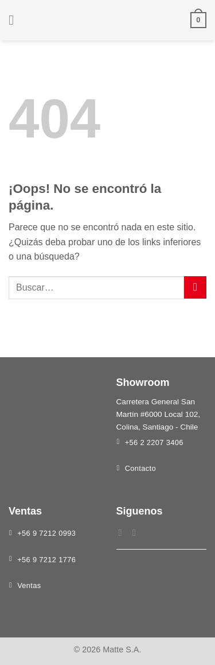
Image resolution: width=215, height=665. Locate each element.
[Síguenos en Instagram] (137, 532)
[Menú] (15, 20)
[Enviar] (195, 287)
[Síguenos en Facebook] (123, 532)
